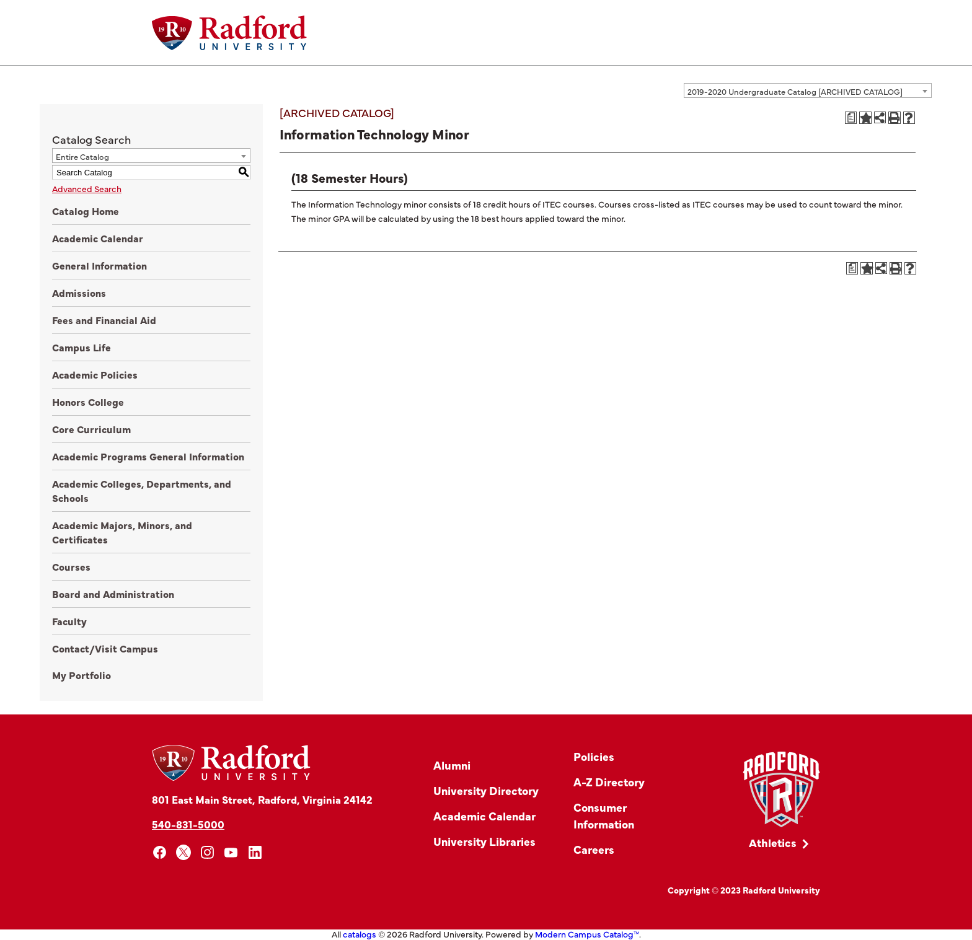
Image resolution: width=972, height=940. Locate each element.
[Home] (229, 32)
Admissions (79, 292)
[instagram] (207, 852)
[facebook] (159, 852)
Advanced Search (87, 188)
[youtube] (231, 852)
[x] (184, 852)
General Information (99, 265)
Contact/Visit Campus (105, 648)
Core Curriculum (91, 429)
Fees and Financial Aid (104, 320)
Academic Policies (95, 374)
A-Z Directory (609, 781)
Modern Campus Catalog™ (587, 934)
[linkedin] (255, 852)
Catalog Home (85, 210)
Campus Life (81, 347)
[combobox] (808, 90)
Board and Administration (113, 593)
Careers (593, 849)
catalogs (359, 934)
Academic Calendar (97, 238)
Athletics (773, 842)
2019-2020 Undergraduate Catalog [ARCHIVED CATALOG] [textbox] (795, 91)
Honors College (88, 401)
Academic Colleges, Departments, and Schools (141, 490)
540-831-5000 (188, 824)
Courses (71, 566)
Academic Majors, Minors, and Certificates (122, 532)
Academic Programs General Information (148, 456)
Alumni (452, 765)
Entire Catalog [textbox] (82, 156)
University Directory (486, 790)
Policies (593, 756)
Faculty (69, 621)
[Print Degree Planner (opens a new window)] (851, 118)
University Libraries (484, 841)
